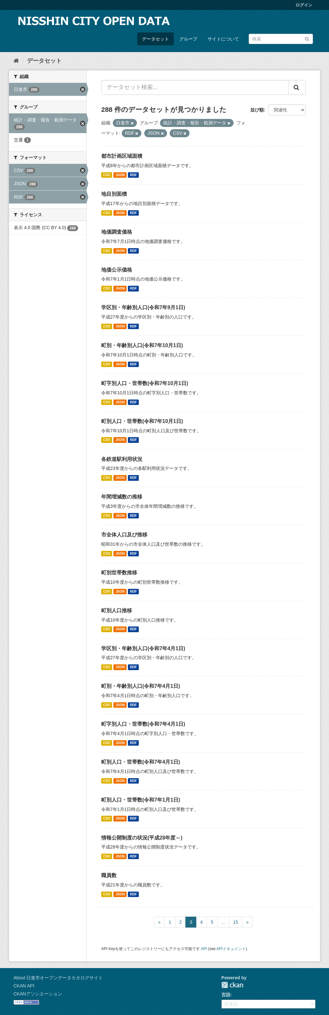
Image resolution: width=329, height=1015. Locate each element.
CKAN (232, 985)
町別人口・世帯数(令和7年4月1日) (140, 762)
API (204, 949)
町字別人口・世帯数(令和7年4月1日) (143, 724)
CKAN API (23, 985)
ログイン (304, 5)
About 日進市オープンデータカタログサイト (58, 977)
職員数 (109, 875)
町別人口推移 (116, 610)
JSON (120, 175)
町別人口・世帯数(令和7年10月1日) (142, 421)
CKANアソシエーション (37, 993)
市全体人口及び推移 (124, 534)
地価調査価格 (116, 232)
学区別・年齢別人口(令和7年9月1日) (143, 307)
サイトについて (223, 38)
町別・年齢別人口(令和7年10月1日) (142, 345)
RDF (133, 175)
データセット (155, 38)
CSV (106, 175)
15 (235, 922)
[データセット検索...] (195, 87)
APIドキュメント (231, 949)
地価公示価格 (116, 270)
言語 (225, 994)
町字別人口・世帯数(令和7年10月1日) (144, 383)
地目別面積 (114, 194)
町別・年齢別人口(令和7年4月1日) (140, 686)
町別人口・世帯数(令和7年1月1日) (140, 800)
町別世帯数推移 (119, 572)
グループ (188, 38)
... (223, 922)
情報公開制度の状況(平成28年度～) (141, 837)
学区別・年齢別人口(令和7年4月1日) (143, 648)
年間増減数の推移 (121, 496)
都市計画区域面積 (121, 156)
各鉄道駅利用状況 (121, 459)
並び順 (257, 109)
